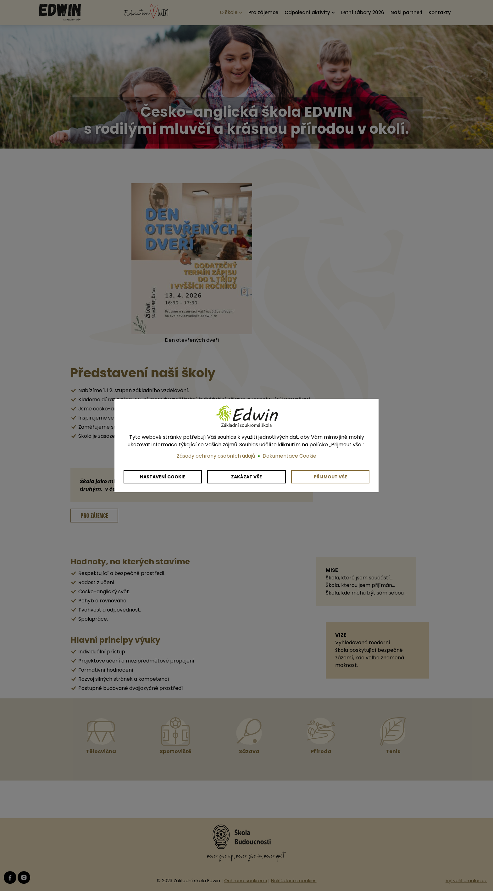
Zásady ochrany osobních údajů (216, 456)
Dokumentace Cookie (289, 456)
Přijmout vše (330, 477)
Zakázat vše (246, 477)
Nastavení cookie (162, 477)
